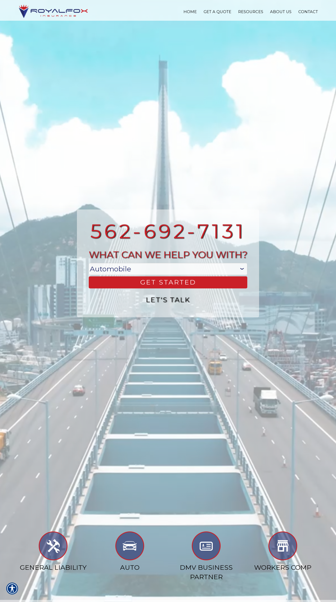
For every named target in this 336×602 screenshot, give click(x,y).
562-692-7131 (168, 230)
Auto (129, 552)
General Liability (53, 552)
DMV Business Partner (206, 556)
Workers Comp (282, 552)
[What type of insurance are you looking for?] (168, 268)
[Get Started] (168, 282)
